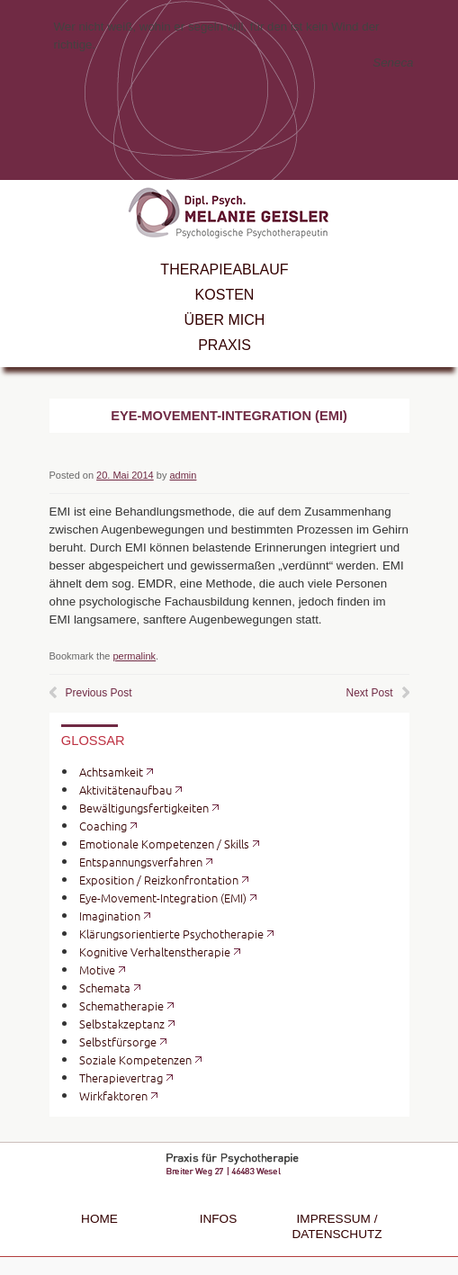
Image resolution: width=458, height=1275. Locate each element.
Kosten (225, 294)
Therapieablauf (224, 269)
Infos (219, 1219)
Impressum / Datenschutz (337, 1226)
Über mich (224, 320)
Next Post (369, 693)
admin (182, 475)
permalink (134, 656)
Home (99, 1219)
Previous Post (99, 693)
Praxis (224, 345)
